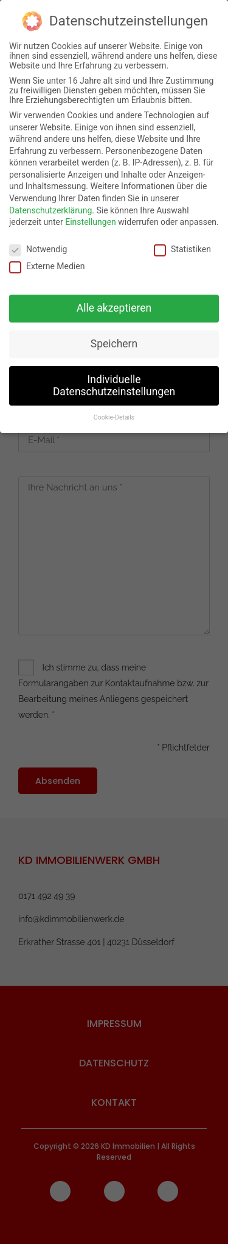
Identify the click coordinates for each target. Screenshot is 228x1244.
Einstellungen (90, 216)
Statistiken (182, 244)
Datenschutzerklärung (50, 204)
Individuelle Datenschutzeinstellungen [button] (114, 379)
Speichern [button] (114, 338)
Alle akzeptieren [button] (114, 302)
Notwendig (38, 244)
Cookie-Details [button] (114, 412)
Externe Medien (47, 261)
